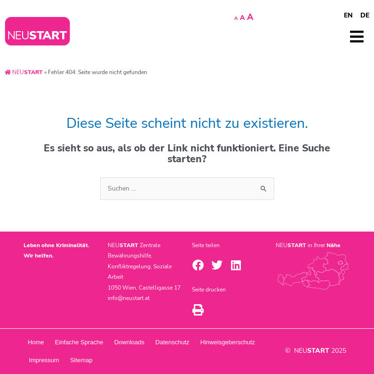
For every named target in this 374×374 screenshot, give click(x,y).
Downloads (131, 342)
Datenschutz (175, 342)
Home (36, 342)
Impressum (111, 360)
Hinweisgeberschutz (56, 360)
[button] (198, 265)
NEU (24, 72)
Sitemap (149, 360)
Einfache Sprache (80, 342)
